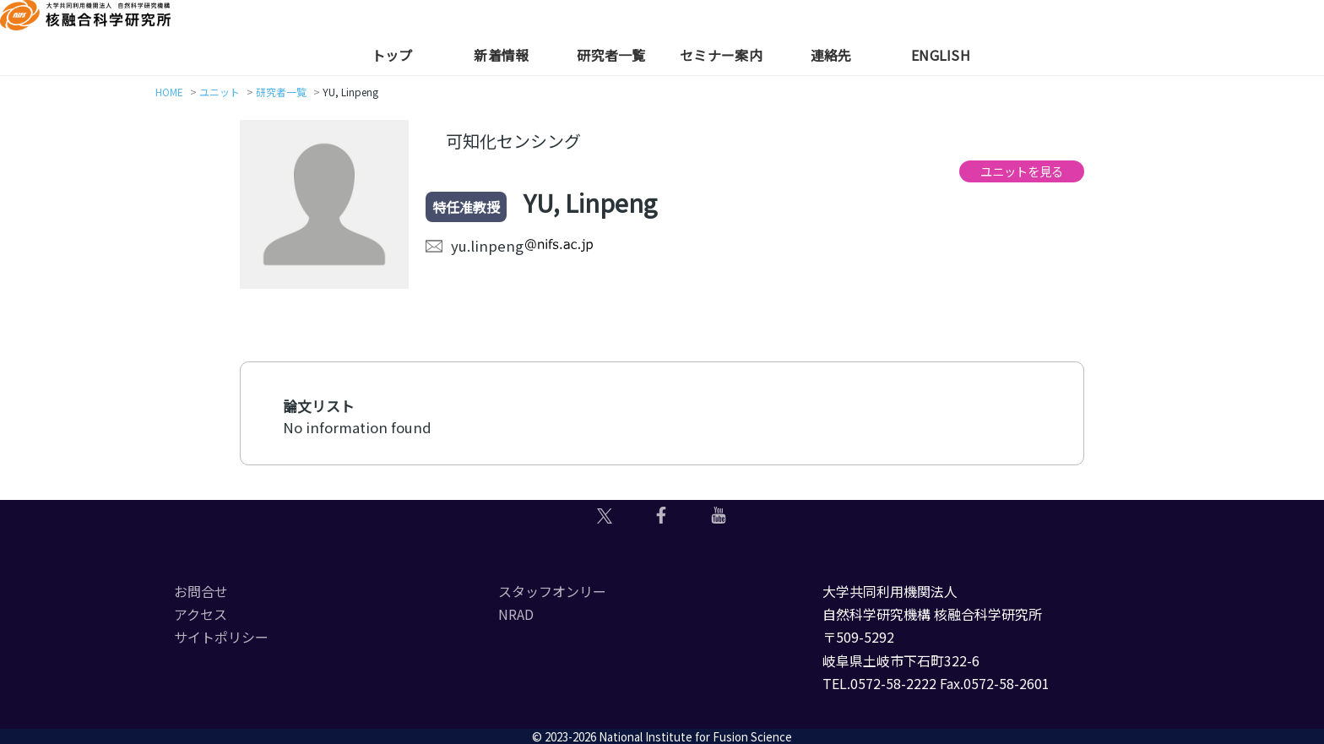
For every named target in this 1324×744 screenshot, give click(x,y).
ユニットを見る (1021, 171)
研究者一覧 (611, 55)
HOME (169, 91)
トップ (392, 55)
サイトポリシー (221, 637)
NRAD (516, 614)
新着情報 (501, 55)
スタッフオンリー (552, 591)
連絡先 (831, 55)
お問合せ (201, 591)
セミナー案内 (721, 55)
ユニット (219, 91)
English (940, 55)
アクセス (200, 614)
